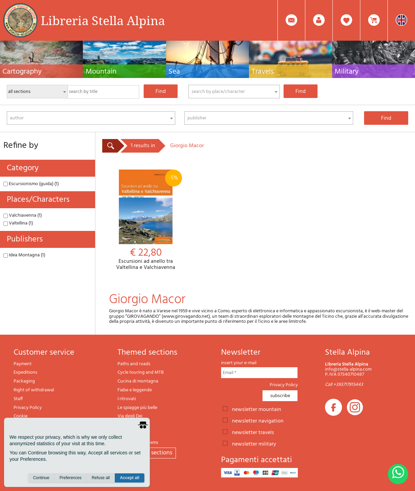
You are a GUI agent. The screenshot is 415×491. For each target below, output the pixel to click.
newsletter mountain (256, 409)
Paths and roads (134, 364)
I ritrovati (127, 398)
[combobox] (234, 91)
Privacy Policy (28, 407)
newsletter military (254, 443)
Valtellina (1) (18, 223)
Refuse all (101, 477)
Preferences (70, 477)
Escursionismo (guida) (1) (31, 184)
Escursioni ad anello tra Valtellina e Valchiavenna (145, 220)
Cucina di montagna (138, 381)
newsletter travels (253, 432)
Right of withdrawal (34, 390)
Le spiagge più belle (137, 407)
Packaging (24, 381)
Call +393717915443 (344, 385)
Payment (23, 364)
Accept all (129, 477)
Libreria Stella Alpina (103, 20)
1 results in (143, 145)
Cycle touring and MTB (141, 372)
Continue (41, 477)
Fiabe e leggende (135, 390)
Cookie (21, 416)
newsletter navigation (258, 420)
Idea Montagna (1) (24, 255)
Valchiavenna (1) (22, 215)
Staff (18, 398)
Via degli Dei (130, 416)
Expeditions (25, 372)
